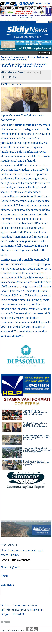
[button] (44, 53)
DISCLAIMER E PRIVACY (33, 20)
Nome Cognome (10, 567)
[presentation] (10, 599)
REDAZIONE (3, 20)
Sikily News (19, 630)
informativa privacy (17, 609)
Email (4, 575)
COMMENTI (9, 545)
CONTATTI (16, 20)
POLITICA (8, 77)
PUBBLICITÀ (9, 20)
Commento (7, 584)
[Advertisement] (26, 504)
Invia (5, 622)
